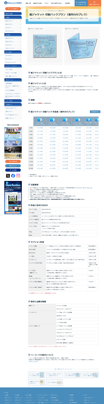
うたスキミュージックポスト (12, 93)
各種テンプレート (9, 118)
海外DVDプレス (54, 10)
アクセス (72, 397)
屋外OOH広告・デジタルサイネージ (12, 97)
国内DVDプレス (9, 38)
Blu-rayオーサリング (10, 62)
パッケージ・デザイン (11, 66)
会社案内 (67, 3)
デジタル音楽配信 (9, 90)
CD (80, 188)
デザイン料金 (8, 69)
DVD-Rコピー (8, 45)
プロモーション (9, 80)
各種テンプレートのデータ (90, 402)
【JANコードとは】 (33, 361)
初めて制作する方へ (56, 3)
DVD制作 (48, 10)
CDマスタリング (9, 31)
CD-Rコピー (8, 27)
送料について (8, 111)
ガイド (46, 3)
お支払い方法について (11, 108)
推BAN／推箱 (9, 13)
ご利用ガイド (9, 104)
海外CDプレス (9, 24)
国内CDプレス (9, 21)
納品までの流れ (37, 3)
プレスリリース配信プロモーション (12, 86)
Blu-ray (90, 188)
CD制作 (7, 17)
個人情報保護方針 (73, 402)
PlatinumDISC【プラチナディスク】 (37, 10)
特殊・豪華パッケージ (11, 76)
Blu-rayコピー (8, 59)
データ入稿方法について (11, 115)
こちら (69, 235)
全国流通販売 (8, 83)
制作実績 (14, 170)
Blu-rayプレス (8, 55)
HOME (6, 392)
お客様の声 (14, 161)
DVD (84, 188)
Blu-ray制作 (9, 52)
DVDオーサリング (9, 48)
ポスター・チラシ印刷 (11, 73)
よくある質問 (13, 9)
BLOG (13, 166)
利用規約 (72, 400)
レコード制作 (9, 101)
